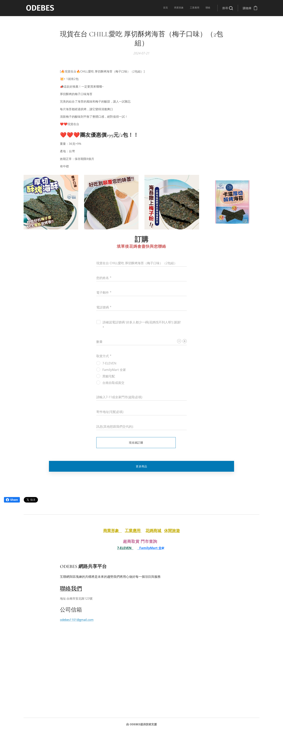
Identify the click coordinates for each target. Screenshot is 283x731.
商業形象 (112, 530)
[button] (227, 8)
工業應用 (133, 530)
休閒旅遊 (172, 530)
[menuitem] (192, 8)
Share (12, 499)
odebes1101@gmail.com (77, 620)
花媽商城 (153, 530)
